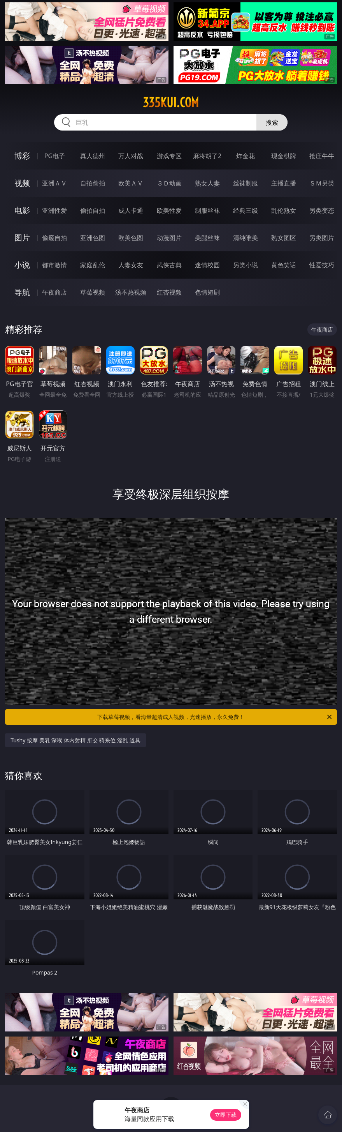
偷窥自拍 (54, 237)
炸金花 (245, 156)
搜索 (272, 122)
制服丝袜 (207, 210)
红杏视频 (169, 292)
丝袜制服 (245, 183)
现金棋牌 (283, 156)
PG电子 (54, 156)
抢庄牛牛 (321, 156)
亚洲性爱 (54, 210)
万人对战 (130, 156)
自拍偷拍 (92, 183)
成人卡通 (130, 210)
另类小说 (245, 265)
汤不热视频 (130, 292)
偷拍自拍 (92, 210)
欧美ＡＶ (130, 183)
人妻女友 (130, 265)
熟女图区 (283, 237)
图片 (22, 237)
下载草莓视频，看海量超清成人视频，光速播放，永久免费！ (215, 717)
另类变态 (321, 210)
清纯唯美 (245, 237)
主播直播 (283, 183)
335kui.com (171, 102)
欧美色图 (130, 237)
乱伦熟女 (283, 210)
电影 (22, 210)
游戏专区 (169, 156)
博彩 (22, 155)
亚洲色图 (92, 237)
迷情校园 (207, 265)
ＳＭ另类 (321, 183)
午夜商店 (54, 292)
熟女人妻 (207, 183)
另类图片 (321, 237)
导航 (22, 292)
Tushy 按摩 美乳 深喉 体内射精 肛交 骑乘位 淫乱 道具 (75, 740)
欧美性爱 (169, 210)
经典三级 (245, 210)
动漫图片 (169, 237)
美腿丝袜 (207, 237)
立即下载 (226, 1114)
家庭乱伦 (92, 265)
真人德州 (92, 156)
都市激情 (54, 265)
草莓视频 (92, 292)
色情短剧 (207, 292)
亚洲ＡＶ (54, 183)
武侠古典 (169, 265)
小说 (22, 265)
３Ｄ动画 (169, 183)
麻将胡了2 (207, 156)
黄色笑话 (283, 265)
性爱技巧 (321, 265)
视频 (22, 183)
